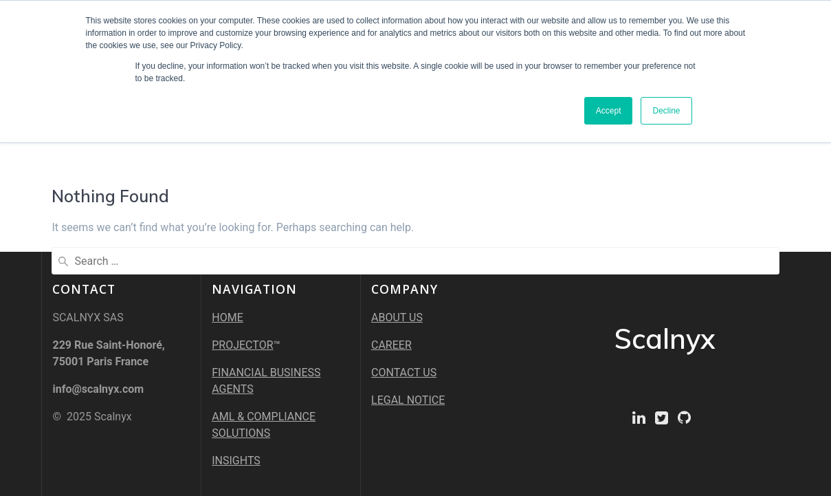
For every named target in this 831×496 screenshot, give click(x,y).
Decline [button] (666, 111)
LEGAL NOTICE (408, 400)
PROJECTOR (242, 345)
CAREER (391, 345)
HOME (227, 317)
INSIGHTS (236, 460)
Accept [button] (608, 111)
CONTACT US (403, 372)
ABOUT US (397, 317)
